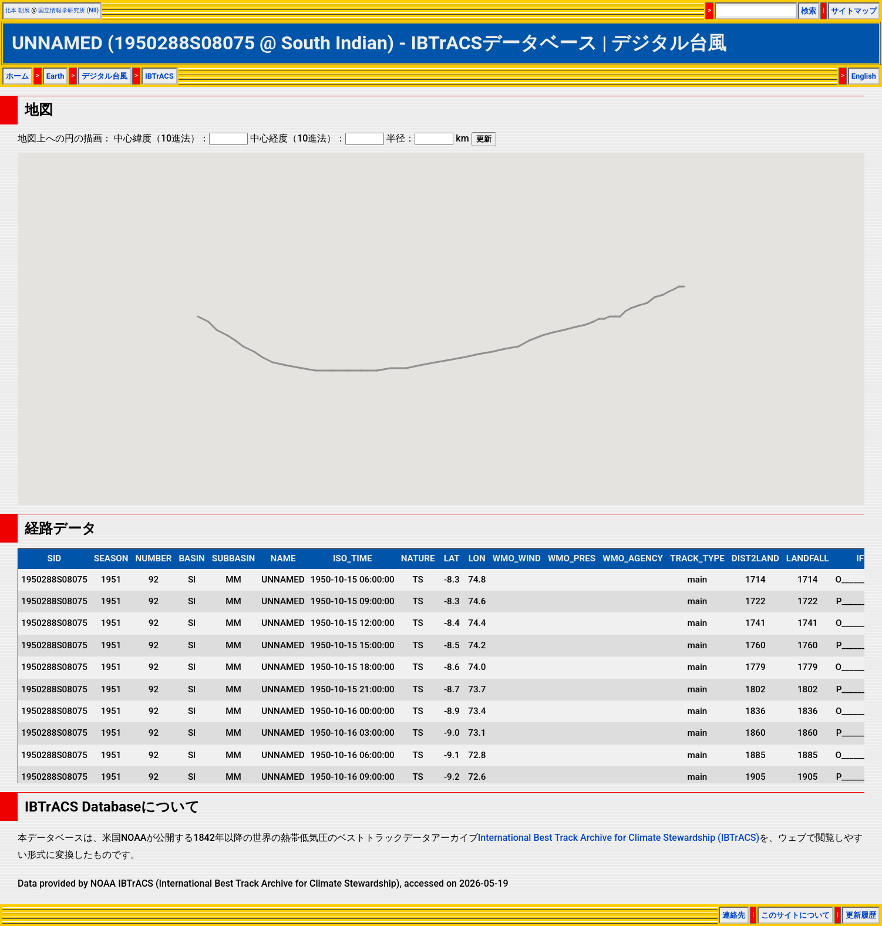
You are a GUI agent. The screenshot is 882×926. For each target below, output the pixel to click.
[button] (663, 284)
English (863, 76)
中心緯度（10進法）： (181, 138)
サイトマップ (854, 10)
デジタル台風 (104, 76)
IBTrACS (159, 76)
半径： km (427, 138)
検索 (808, 10)
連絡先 (733, 915)
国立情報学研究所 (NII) (68, 10)
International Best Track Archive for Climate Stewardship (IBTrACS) (618, 837)
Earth (55, 76)
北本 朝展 (17, 10)
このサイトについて (795, 915)
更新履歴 (861, 915)
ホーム (17, 76)
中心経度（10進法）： (317, 138)
